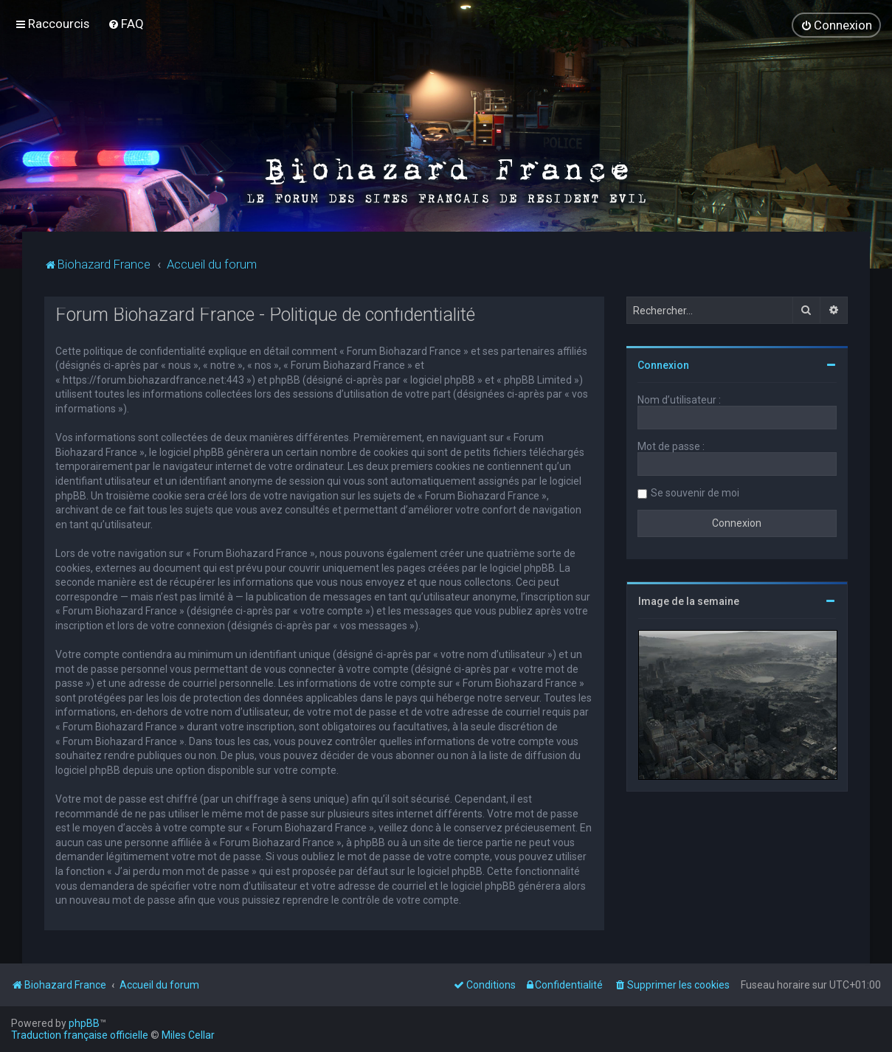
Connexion (663, 364)
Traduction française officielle (79, 1035)
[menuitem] (126, 24)
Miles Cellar (188, 1035)
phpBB (84, 1023)
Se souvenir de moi (695, 492)
